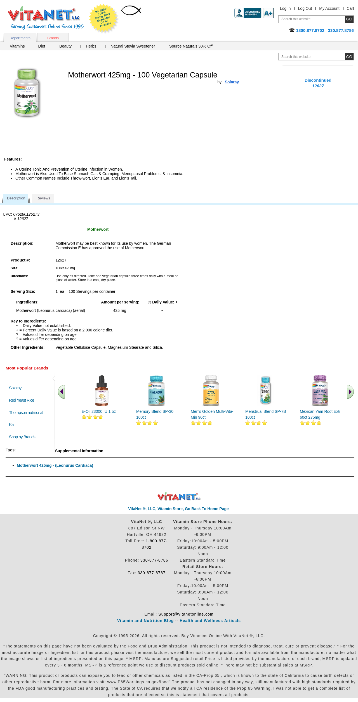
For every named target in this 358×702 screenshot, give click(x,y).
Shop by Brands (23, 436)
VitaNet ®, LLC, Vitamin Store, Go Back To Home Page (178, 509)
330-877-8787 (152, 573)
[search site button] (349, 56)
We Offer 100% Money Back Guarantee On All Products (103, 18)
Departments (20, 38)
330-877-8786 (154, 560)
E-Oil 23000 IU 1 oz (99, 411)
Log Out (305, 8)
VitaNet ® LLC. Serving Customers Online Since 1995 (46, 18)
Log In (285, 8)
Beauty (65, 46)
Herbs (91, 46)
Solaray (15, 387)
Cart (350, 8)
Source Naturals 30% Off (191, 46)
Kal (11, 424)
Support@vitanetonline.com (185, 614)
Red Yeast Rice (21, 400)
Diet (41, 46)
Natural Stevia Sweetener (132, 46)
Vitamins (17, 46)
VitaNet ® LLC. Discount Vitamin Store (179, 496)
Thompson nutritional (26, 412)
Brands (53, 38)
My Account (329, 8)
